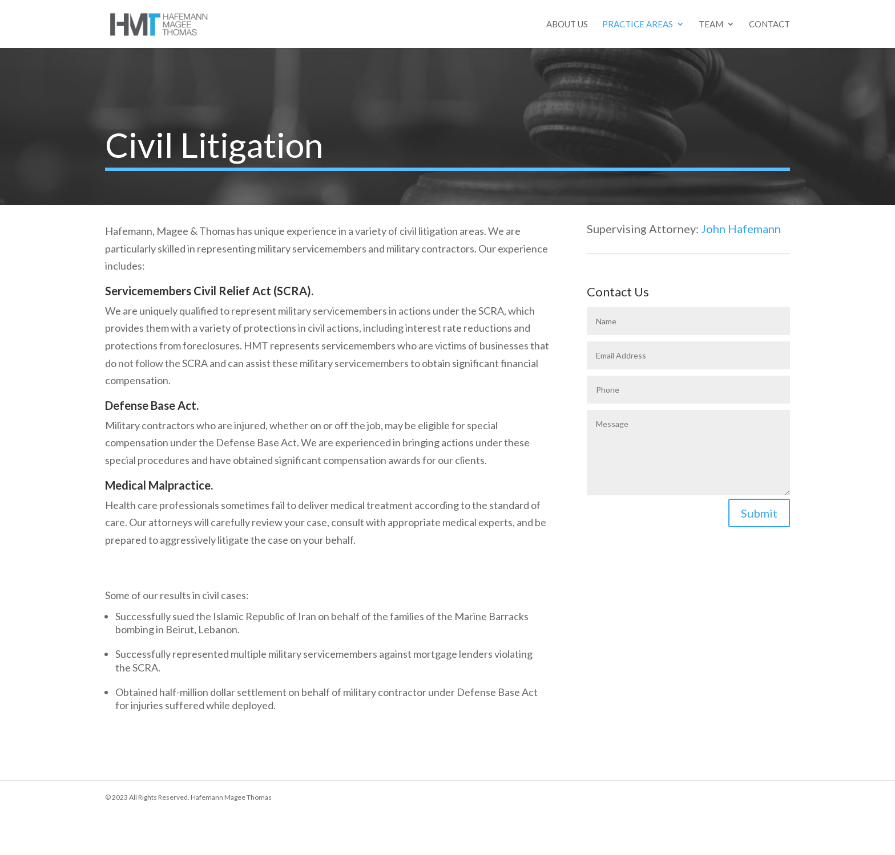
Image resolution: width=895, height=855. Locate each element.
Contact (769, 24)
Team (711, 24)
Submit (759, 513)
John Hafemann (741, 228)
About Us (567, 24)
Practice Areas (637, 24)
